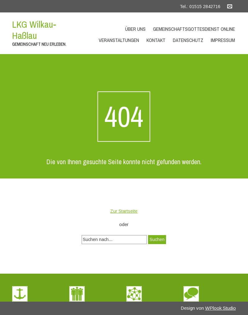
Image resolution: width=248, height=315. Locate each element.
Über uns (135, 28)
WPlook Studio (220, 308)
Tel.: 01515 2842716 (200, 6)
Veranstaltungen (119, 40)
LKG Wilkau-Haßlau (34, 30)
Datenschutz (188, 40)
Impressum (223, 40)
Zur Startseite (124, 211)
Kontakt (156, 40)
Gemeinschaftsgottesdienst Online (194, 28)
